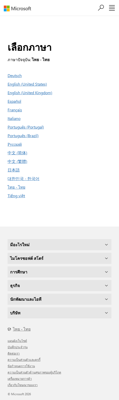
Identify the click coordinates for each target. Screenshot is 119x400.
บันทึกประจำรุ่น (18, 347)
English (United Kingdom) (30, 92)
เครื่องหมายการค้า (20, 379)
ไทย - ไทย (16, 187)
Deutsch (15, 75)
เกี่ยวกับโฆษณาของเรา (23, 385)
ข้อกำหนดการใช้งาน (21, 366)
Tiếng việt (16, 195)
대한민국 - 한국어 (23, 178)
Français (15, 109)
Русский (15, 144)
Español (14, 101)
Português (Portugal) (26, 127)
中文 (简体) (17, 152)
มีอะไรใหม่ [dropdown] (20, 244)
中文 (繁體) (17, 161)
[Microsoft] (19, 8)
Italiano (14, 118)
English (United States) (27, 84)
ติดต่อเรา (14, 353)
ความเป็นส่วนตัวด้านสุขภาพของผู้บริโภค (34, 372)
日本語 (14, 169)
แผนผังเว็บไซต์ (17, 341)
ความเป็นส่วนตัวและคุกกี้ (24, 360)
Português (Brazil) (23, 135)
